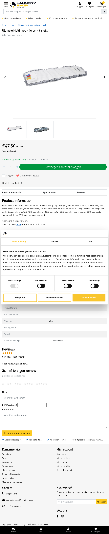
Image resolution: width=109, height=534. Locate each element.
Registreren (62, 454)
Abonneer (101, 502)
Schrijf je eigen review (12, 35)
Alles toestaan (89, 297)
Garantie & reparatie (11, 474)
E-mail (9, 404)
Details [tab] (54, 241)
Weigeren (20, 297)
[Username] (54, 397)
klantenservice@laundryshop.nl (18, 500)
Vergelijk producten (65, 470)
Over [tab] (90, 241)
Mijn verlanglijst (64, 466)
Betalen (5, 458)
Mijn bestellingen (64, 458)
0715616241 (9, 494)
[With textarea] (54, 420)
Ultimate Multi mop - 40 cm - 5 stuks (32, 25)
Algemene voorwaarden (12, 482)
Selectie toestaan (54, 297)
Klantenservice (8, 470)
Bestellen (6, 454)
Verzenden (7, 462)
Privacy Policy (8, 478)
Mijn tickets (62, 462)
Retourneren (7, 466)
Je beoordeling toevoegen (17, 433)
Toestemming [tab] (19, 241)
